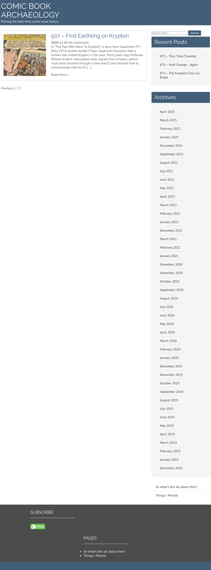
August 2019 (169, 400)
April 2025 (167, 111)
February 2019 (170, 451)
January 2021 (169, 256)
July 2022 (166, 171)
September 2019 (171, 392)
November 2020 (171, 273)
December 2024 (171, 145)
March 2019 (168, 442)
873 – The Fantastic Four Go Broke (180, 75)
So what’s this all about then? (104, 551)
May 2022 (167, 188)
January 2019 (169, 459)
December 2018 (171, 468)
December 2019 (171, 366)
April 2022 (167, 196)
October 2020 (169, 281)
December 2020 (171, 264)
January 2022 (169, 222)
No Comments (79, 42)
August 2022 (169, 162)
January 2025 (169, 137)
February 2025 (170, 128)
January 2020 (169, 358)
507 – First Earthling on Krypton (90, 36)
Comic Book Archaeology (30, 10)
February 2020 (170, 349)
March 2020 (168, 341)
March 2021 (168, 239)
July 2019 (166, 408)
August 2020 (169, 298)
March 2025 (168, 120)
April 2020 (167, 332)
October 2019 (169, 383)
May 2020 (167, 324)
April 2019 (167, 434)
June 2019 (167, 417)
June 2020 (167, 315)
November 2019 (171, 375)
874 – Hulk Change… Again (179, 65)
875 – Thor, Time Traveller (178, 56)
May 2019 (167, 425)
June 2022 (167, 179)
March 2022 (168, 205)
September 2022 (171, 154)
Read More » (60, 74)
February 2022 (170, 213)
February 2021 (170, 247)
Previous (7, 88)
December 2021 (171, 230)
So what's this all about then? (176, 487)
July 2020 (166, 307)
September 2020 (171, 290)
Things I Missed (167, 495)
